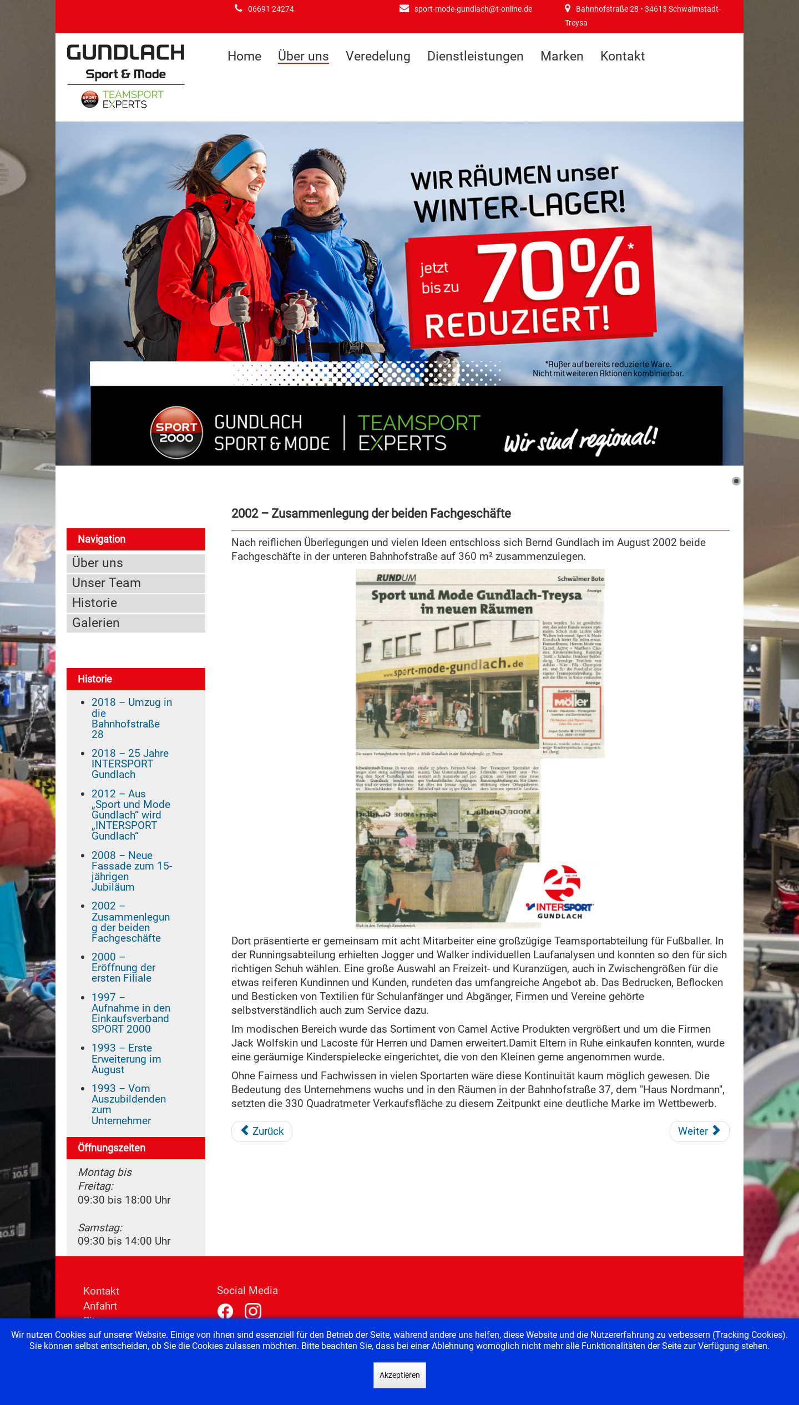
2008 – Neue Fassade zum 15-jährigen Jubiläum (132, 871)
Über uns (303, 57)
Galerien (96, 622)
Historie (94, 602)
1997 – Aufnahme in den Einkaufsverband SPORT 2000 (131, 1013)
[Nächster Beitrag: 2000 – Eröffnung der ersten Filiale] (700, 1131)
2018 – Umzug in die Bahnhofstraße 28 (132, 718)
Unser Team (106, 582)
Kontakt (622, 56)
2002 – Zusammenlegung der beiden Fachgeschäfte (131, 921)
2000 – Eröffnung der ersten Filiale (123, 967)
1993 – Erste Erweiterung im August (126, 1058)
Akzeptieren (400, 1375)
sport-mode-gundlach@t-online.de (473, 9)
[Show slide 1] (736, 481)
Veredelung (378, 56)
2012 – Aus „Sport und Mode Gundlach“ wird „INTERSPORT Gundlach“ (131, 815)
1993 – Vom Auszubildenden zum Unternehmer (129, 1104)
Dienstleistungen (475, 56)
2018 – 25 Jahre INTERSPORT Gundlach (130, 764)
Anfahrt (100, 1306)
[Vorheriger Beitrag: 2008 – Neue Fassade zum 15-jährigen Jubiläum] (262, 1131)
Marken (562, 56)
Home (244, 56)
